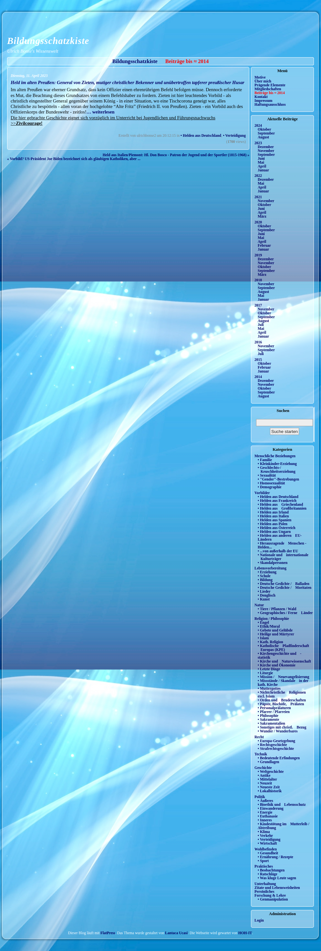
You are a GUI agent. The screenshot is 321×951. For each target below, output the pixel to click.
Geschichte (263, 768)
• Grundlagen (268, 762)
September (266, 133)
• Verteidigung (234, 135)
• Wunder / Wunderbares (277, 731)
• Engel (263, 622)
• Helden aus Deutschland (201, 135)
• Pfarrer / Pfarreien (274, 712)
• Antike (264, 775)
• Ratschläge (267, 874)
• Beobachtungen (271, 870)
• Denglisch (266, 595)
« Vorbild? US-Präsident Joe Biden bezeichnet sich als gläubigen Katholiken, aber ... (73, 159)
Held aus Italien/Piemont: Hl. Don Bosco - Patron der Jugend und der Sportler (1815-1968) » (176, 155)
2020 (258, 222)
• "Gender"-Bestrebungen (278, 479)
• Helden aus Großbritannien (282, 508)
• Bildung (265, 580)
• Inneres (265, 820)
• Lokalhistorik (270, 791)
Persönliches (264, 891)
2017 (258, 305)
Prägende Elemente (269, 85)
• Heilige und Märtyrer (276, 634)
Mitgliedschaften (267, 89)
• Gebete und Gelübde (275, 630)
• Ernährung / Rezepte (275, 857)
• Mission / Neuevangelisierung (283, 677)
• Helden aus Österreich (276, 528)
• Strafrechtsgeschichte (276, 749)
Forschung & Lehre (270, 895)
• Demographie (269, 487)
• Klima (264, 832)
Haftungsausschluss (270, 104)
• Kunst (264, 599)
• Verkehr (265, 836)
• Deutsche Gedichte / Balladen (283, 584)
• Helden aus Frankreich (277, 501)
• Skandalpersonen (272, 563)
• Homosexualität (271, 483)
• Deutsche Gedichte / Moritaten (284, 587)
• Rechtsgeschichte (272, 745)
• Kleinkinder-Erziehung (277, 464)
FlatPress (107, 933)
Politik (259, 797)
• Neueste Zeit (269, 787)
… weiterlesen (101, 111)
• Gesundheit (268, 853)
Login (259, 920)
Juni (261, 158)
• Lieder (264, 591)
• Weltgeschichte (271, 771)
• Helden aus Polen (272, 524)
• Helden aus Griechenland (280, 504)
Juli (261, 325)
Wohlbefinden (265, 849)
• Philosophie (268, 716)
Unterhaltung (265, 884)
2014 (258, 377)
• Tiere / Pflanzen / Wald (277, 609)
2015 (258, 360)
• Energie (265, 812)
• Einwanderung (271, 808)
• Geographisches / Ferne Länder (285, 613)
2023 (258, 143)
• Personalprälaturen (274, 708)
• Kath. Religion (270, 642)
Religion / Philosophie (271, 619)
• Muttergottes (269, 688)
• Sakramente (268, 719)
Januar (263, 170)
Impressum (263, 101)
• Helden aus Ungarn (274, 532)
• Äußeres (265, 801)
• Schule (264, 576)
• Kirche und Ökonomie (276, 665)
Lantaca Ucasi (176, 933)
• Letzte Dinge (269, 669)
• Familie (265, 460)
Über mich (262, 81)
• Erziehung (267, 572)
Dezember (266, 147)
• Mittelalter (267, 779)
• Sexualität (267, 475)
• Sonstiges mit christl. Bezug (282, 727)
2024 (258, 125)
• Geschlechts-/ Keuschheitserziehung (276, 469)
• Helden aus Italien (273, 516)
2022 (258, 176)
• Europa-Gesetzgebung (276, 741)
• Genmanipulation (273, 899)
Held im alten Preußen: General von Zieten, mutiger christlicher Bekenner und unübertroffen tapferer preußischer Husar (127, 82)
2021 (258, 197)
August (263, 137)
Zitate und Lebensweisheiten (277, 888)
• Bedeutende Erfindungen (279, 758)
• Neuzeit (265, 783)
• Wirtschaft (267, 843)
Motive (260, 77)
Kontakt (261, 97)
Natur (259, 605)
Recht (259, 737)
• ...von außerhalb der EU (278, 551)
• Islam (263, 638)
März (262, 216)
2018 (258, 280)
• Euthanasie (268, 816)
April (262, 166)
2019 (258, 255)
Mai (261, 162)
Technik (260, 754)
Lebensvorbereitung (270, 568)
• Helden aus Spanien (274, 520)
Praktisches (263, 866)
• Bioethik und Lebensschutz (282, 804)
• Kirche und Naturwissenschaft (284, 661)
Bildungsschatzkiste (48, 41)
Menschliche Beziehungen (274, 456)
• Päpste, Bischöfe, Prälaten (281, 704)
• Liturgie (265, 673)
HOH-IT (245, 933)
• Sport (263, 861)
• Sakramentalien (271, 723)
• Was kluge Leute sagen (277, 878)
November (266, 151)
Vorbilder (262, 493)
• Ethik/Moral (269, 626)
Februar (264, 245)
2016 (258, 342)
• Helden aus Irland (273, 512)
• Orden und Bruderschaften (282, 700)
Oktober (264, 129)
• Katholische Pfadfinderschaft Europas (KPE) (283, 648)
